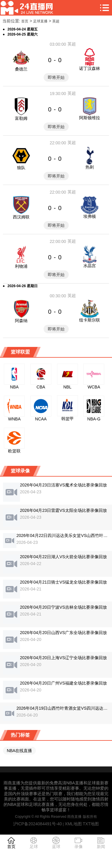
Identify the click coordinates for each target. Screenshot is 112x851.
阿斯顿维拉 (89, 117)
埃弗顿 (89, 216)
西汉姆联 (21, 217)
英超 (55, 21)
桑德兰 (21, 69)
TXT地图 (91, 823)
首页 (24, 21)
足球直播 (40, 21)
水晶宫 (89, 265)
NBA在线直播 (19, 750)
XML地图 (73, 823)
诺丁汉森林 (89, 68)
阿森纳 (21, 320)
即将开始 (56, 77)
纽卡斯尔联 (89, 320)
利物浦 (21, 266)
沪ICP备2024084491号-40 (37, 823)
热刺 (89, 167)
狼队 (21, 167)
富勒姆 (21, 118)
